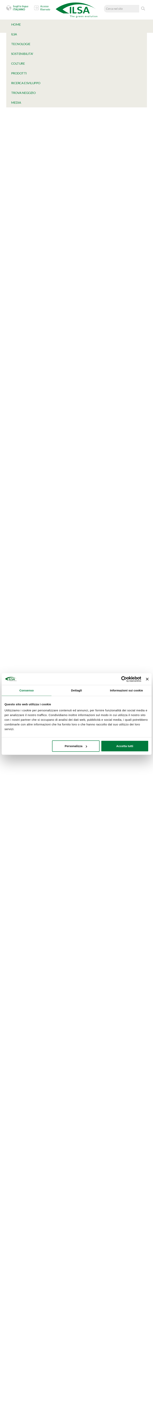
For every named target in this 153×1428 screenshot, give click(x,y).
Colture (18, 63)
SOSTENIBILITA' (22, 53)
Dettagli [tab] (76, 690)
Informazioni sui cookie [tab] (126, 690)
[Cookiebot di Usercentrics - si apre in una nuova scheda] (124, 679)
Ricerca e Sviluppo (25, 83)
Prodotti (19, 73)
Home (16, 24)
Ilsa (14, 34)
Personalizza (76, 746)
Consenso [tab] (26, 690)
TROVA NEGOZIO (23, 93)
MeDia (16, 102)
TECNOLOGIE (20, 44)
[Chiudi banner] (147, 679)
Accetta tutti (124, 746)
